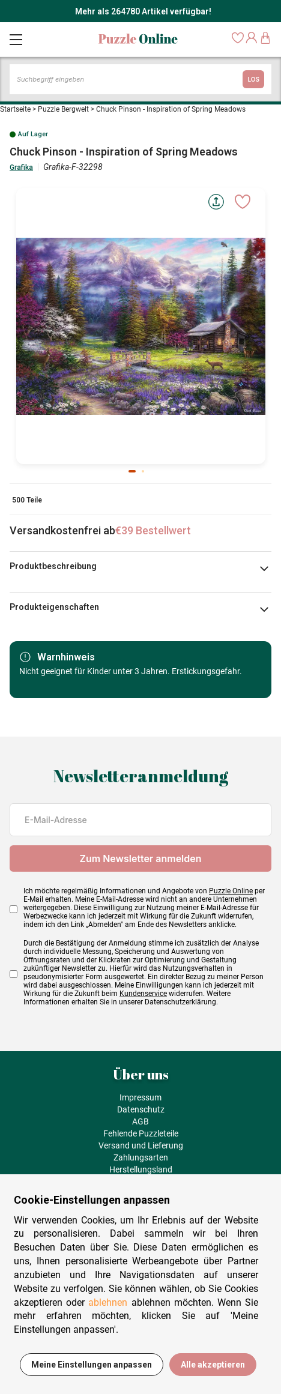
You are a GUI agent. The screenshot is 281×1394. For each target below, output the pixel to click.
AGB (140, 1121)
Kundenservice (143, 993)
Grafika (21, 167)
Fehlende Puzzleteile (140, 1133)
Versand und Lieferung (140, 1145)
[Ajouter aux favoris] (242, 202)
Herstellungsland (140, 1169)
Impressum (140, 1097)
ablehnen (107, 1302)
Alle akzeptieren (213, 1364)
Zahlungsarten (140, 1157)
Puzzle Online (231, 891)
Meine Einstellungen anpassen (91, 1364)
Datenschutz (141, 1109)
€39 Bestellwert (153, 530)
